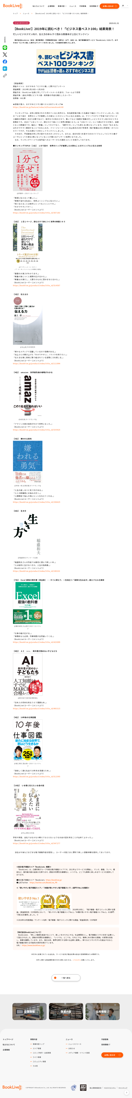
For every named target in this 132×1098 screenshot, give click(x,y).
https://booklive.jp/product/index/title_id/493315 (36, 708)
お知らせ (71, 1048)
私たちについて (39, 6)
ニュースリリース (21, 23)
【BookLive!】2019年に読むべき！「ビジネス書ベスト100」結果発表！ (61, 13)
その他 (35, 1066)
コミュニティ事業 (39, 1061)
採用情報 (93, 6)
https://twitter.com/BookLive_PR (43, 882)
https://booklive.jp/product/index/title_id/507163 (36, 212)
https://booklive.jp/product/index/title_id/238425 (36, 502)
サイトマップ (122, 1088)
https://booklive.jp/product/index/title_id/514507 (36, 285)
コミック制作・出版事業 (42, 1053)
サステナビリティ (110, 1088)
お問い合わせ (110, 6)
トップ (15, 13)
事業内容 (33, 1039)
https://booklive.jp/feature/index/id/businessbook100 (38, 107)
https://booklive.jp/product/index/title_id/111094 (36, 363)
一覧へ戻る (62, 977)
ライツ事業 (37, 1057)
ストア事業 (37, 1048)
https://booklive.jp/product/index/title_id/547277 (36, 843)
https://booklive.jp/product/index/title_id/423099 (36, 642)
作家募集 (82, 6)
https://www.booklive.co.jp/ (33, 945)
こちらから (77, 960)
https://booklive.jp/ (54, 880)
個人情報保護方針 (95, 1088)
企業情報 (51, 6)
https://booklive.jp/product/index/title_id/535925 (36, 429)
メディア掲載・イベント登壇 (79, 1053)
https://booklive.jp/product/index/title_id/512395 (36, 776)
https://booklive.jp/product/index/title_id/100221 (36, 571)
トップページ (8, 1039)
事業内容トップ (38, 1044)
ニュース (72, 6)
